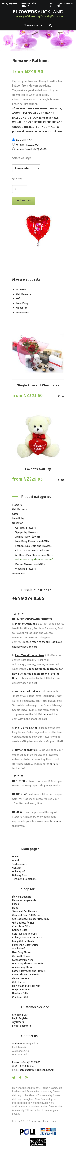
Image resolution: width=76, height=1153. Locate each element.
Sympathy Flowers (26, 532)
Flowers (21, 289)
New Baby (22, 303)
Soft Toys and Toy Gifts (25, 933)
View (61, 396)
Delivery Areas (20, 875)
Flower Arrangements (24, 900)
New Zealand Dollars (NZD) (31, 4)
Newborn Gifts (20, 993)
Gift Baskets (23, 294)
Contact (16, 868)
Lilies (15, 907)
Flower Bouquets (21, 896)
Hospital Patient (21, 989)
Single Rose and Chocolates (38, 385)
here (34, 646)
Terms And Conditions (24, 879)
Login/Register (9, 3)
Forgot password (21, 1025)
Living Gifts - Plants (23, 941)
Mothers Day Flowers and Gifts (34, 555)
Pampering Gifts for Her (25, 945)
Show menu (33, 25)
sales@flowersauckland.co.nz (37, 1070)
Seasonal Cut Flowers (24, 911)
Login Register (20, 1018)
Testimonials (19, 864)
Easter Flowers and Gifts (30, 564)
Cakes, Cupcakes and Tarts (27, 937)
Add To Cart (23, 200)
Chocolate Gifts (21, 926)
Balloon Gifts (19, 930)
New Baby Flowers (22, 952)
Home (15, 856)
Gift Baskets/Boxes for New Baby (30, 919)
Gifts (19, 298)
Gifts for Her (19, 982)
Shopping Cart (20, 1014)
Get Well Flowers (25, 527)
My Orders (18, 1022)
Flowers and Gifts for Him (26, 986)
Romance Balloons (30, 61)
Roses (15, 904)
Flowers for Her (20, 978)
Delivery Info (19, 871)
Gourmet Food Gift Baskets (27, 915)
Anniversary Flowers (27, 536)
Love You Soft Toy (38, 469)
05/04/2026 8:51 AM (65, 4)
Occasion (21, 307)
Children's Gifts (20, 997)
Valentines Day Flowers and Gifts (35, 559)
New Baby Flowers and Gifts (32, 541)
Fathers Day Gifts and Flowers (33, 546)
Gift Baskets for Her (23, 922)
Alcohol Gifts (19, 948)
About (15, 860)
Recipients (22, 312)
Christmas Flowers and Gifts (32, 550)
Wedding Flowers (25, 568)
